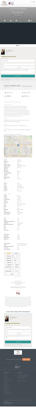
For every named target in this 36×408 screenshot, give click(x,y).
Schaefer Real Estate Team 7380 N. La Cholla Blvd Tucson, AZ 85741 (23, 376)
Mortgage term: (9, 260)
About (5, 376)
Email (6, 52)
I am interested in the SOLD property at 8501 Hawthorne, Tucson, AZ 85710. (18, 71)
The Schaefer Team (9, 50)
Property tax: (9, 264)
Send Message (18, 75)
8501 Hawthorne (23, 8)
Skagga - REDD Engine (8, 403)
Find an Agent (26, 359)
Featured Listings (8, 393)
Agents (5, 378)
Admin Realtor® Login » (8, 402)
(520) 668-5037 (8, 51)
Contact (6, 390)
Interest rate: (9, 262)
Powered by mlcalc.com (18, 276)
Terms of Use (16, 402)
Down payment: (9, 258)
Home (5, 375)
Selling (5, 384)
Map (18, 45)
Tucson (14, 8)
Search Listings (7, 392)
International (7, 386)
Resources (6, 389)
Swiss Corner (7, 379)
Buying (5, 382)
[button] (18, 145)
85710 (18, 8)
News (5, 387)
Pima (11, 8)
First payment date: (8, 271)
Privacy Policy (8, 79)
